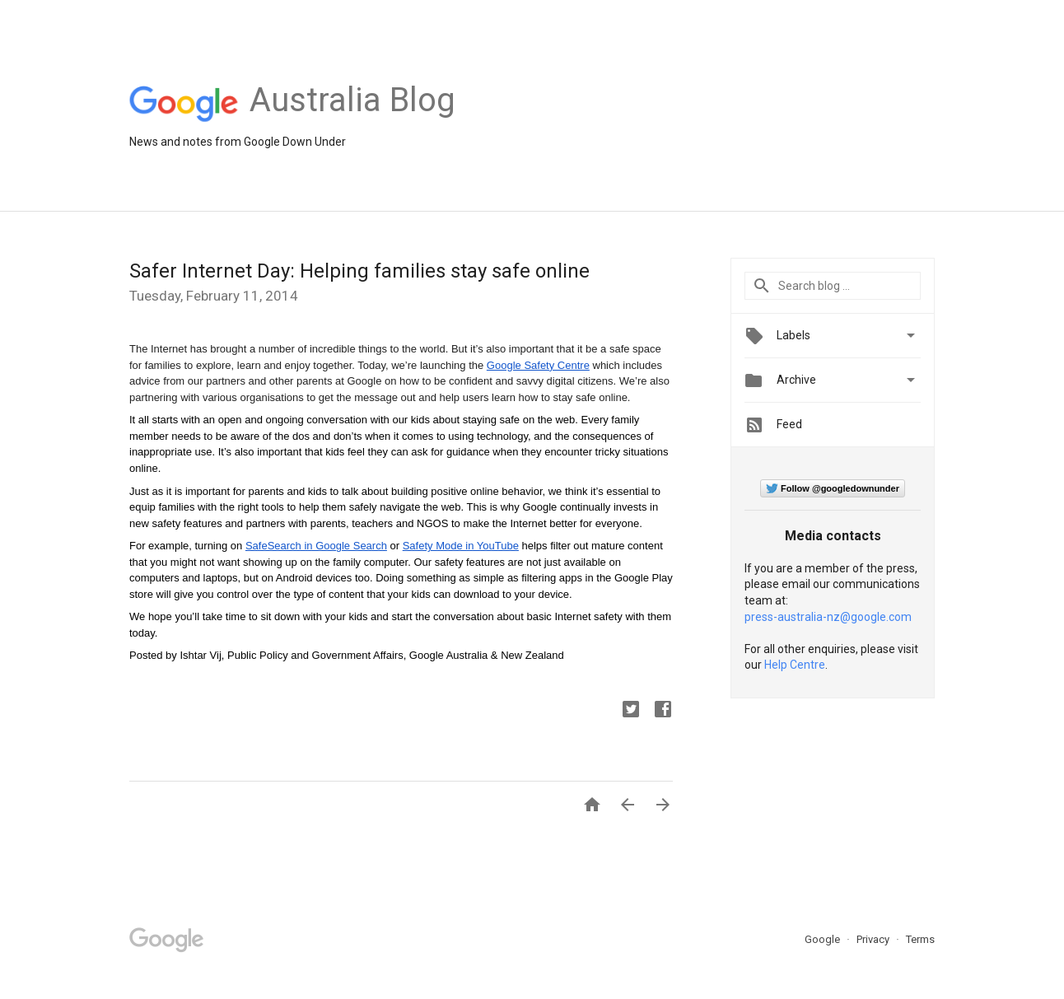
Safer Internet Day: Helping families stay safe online (359, 270)
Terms (920, 939)
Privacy (874, 939)
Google (823, 939)
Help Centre (794, 664)
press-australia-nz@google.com (828, 616)
